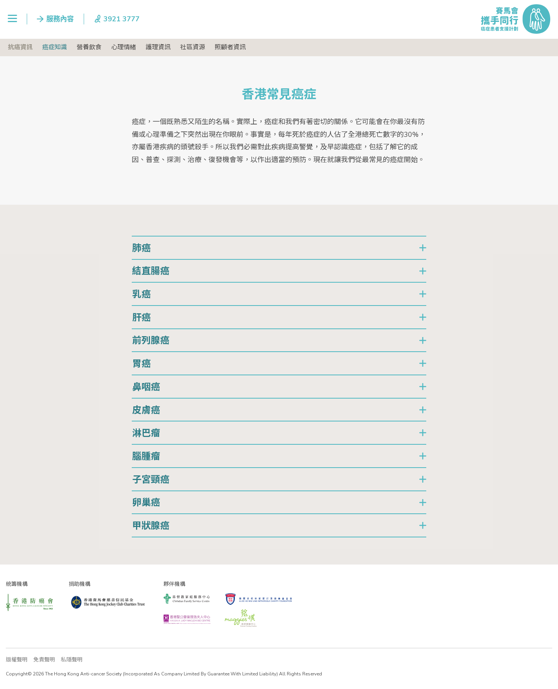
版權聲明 (17, 659)
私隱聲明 (72, 659)
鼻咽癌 (146, 387)
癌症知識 (54, 47)
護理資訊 (158, 47)
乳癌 (141, 294)
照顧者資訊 (230, 47)
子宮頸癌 (150, 479)
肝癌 (141, 317)
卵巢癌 (146, 502)
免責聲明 (44, 659)
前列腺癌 (150, 340)
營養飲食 (89, 47)
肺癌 (141, 248)
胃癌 (141, 363)
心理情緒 (123, 47)
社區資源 (192, 47)
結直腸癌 (150, 271)
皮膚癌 (146, 410)
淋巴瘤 (146, 433)
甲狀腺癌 (150, 526)
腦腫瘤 (146, 456)
